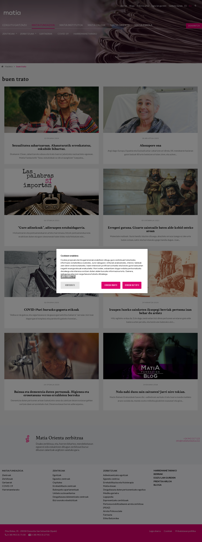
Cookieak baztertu (132, 285)
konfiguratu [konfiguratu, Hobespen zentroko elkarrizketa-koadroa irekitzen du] (70, 285)
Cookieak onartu (111, 285)
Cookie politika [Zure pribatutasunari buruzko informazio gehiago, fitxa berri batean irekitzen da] (68, 277)
